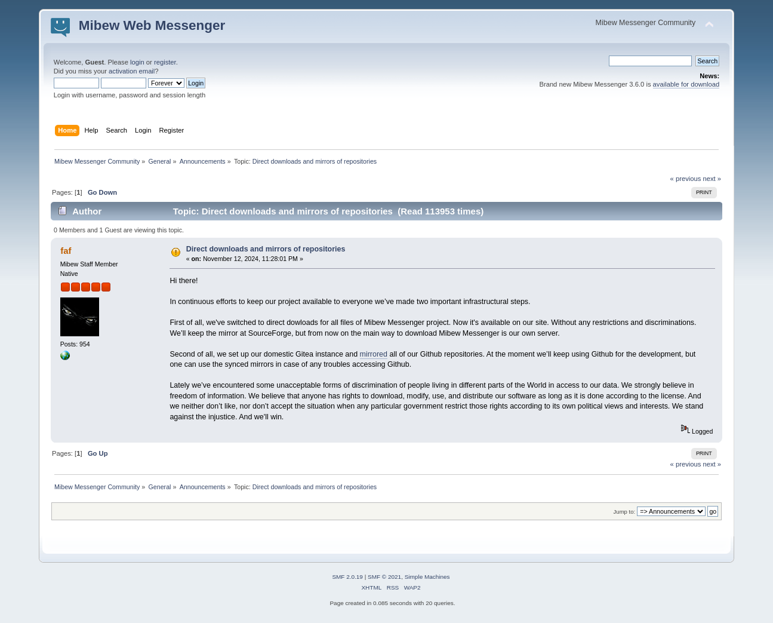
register (165, 62)
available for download (686, 84)
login (137, 62)
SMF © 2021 (384, 576)
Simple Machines (427, 576)
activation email (132, 71)
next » (712, 178)
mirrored (373, 354)
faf (65, 250)
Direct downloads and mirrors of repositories (266, 249)
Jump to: (625, 511)
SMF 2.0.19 (347, 576)
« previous (685, 178)
